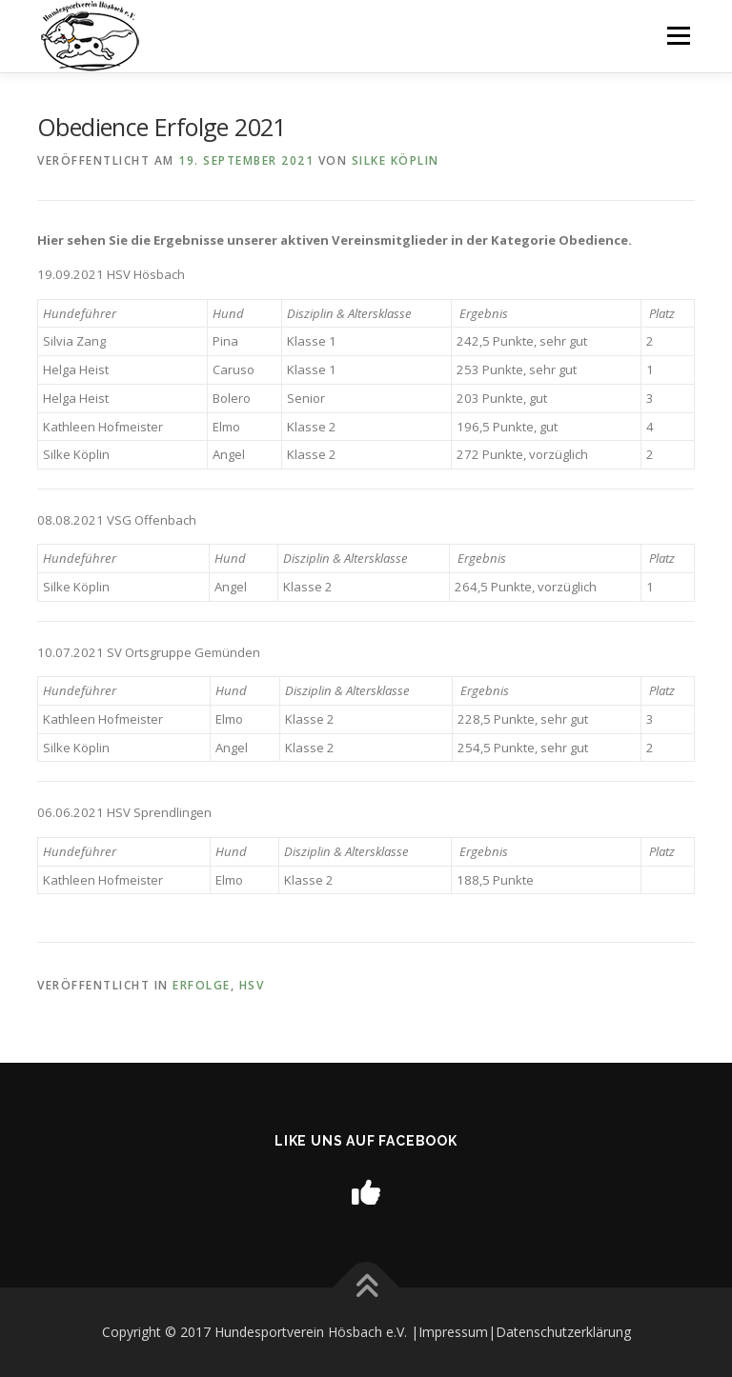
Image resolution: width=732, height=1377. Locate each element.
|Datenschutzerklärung (559, 1332)
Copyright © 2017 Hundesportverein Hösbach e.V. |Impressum (295, 1332)
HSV (252, 985)
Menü (678, 35)
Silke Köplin (395, 160)
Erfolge (202, 985)
